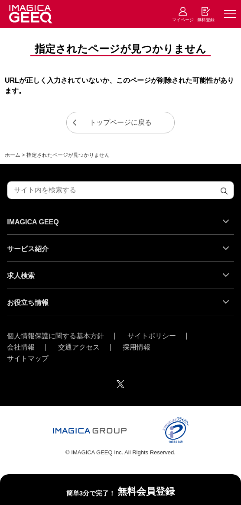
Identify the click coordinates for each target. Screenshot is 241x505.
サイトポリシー (151, 336)
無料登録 (206, 19)
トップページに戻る (120, 122)
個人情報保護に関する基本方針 (55, 336)
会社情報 (21, 347)
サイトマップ (28, 358)
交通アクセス (79, 347)
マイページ (183, 19)
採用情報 (136, 347)
